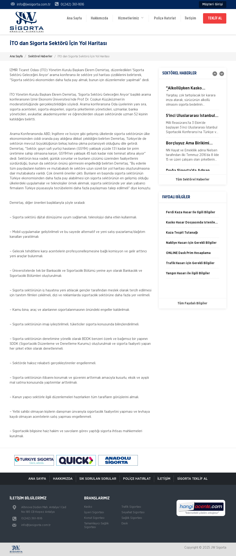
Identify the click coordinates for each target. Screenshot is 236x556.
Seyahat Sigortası (133, 512)
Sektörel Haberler (40, 56)
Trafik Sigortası (131, 506)
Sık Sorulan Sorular (97, 478)
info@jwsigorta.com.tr (36, 525)
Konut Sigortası (94, 517)
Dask (124, 523)
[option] (192, 98)
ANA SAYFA (36, 478)
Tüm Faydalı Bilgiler (192, 303)
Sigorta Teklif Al (193, 478)
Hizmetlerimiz (130, 17)
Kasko (88, 506)
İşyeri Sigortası (94, 512)
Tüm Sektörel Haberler (192, 179)
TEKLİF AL (215, 18)
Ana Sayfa (74, 18)
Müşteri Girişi (212, 4)
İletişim (190, 18)
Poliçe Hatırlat (164, 18)
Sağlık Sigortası (131, 517)
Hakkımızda (99, 18)
